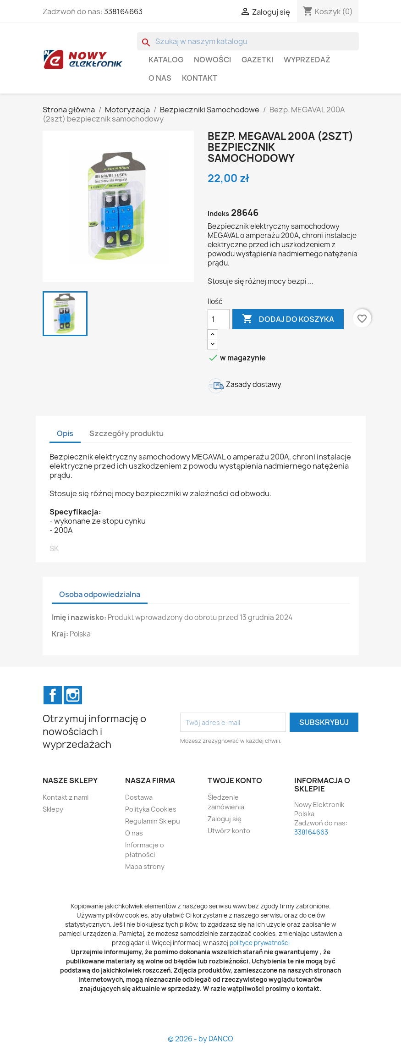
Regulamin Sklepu (152, 821)
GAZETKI (257, 60)
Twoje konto (235, 780)
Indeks (218, 213)
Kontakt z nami (65, 797)
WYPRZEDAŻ (307, 60)
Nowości (212, 60)
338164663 (123, 11)
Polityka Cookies (150, 809)
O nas (159, 78)
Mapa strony (145, 866)
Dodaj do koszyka (288, 319)
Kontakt (199, 78)
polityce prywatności (260, 943)
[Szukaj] (248, 41)
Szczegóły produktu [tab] (126, 433)
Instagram (73, 695)
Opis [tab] (65, 433)
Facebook (53, 695)
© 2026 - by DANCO (200, 1039)
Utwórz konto (229, 830)
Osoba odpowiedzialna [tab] (99, 594)
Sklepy (53, 809)
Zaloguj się (225, 818)
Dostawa (139, 797)
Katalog (165, 60)
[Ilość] (219, 319)
